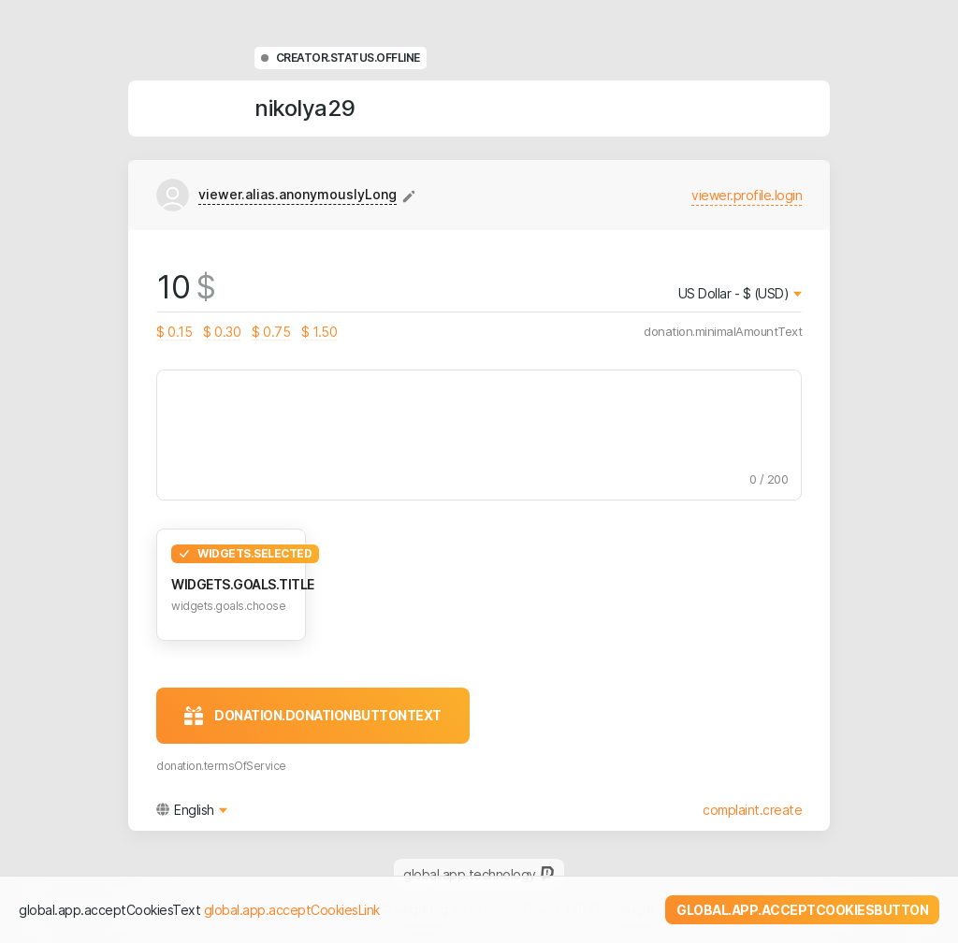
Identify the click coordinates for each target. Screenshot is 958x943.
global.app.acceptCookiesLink (292, 910)
